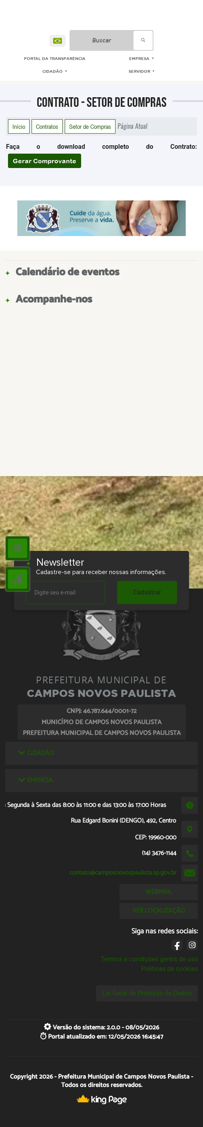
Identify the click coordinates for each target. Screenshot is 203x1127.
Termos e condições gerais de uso (149, 959)
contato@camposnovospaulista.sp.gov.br (123, 872)
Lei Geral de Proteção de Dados (146, 993)
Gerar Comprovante (44, 160)
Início (18, 126)
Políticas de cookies (169, 969)
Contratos (47, 126)
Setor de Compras (90, 126)
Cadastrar (147, 592)
